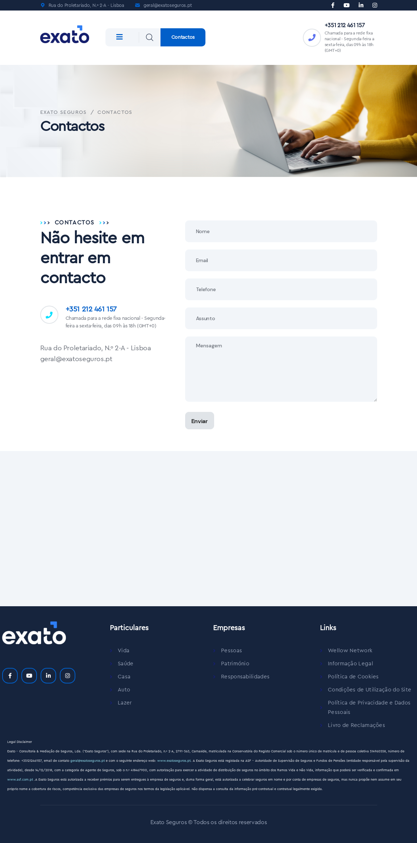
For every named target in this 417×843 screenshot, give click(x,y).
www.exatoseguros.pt (174, 761)
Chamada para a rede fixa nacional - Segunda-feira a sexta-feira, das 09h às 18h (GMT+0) (116, 322)
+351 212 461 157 (345, 25)
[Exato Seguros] (208, 527)
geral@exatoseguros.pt (167, 5)
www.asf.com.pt (20, 779)
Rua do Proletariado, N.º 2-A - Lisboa (86, 5)
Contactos (183, 37)
